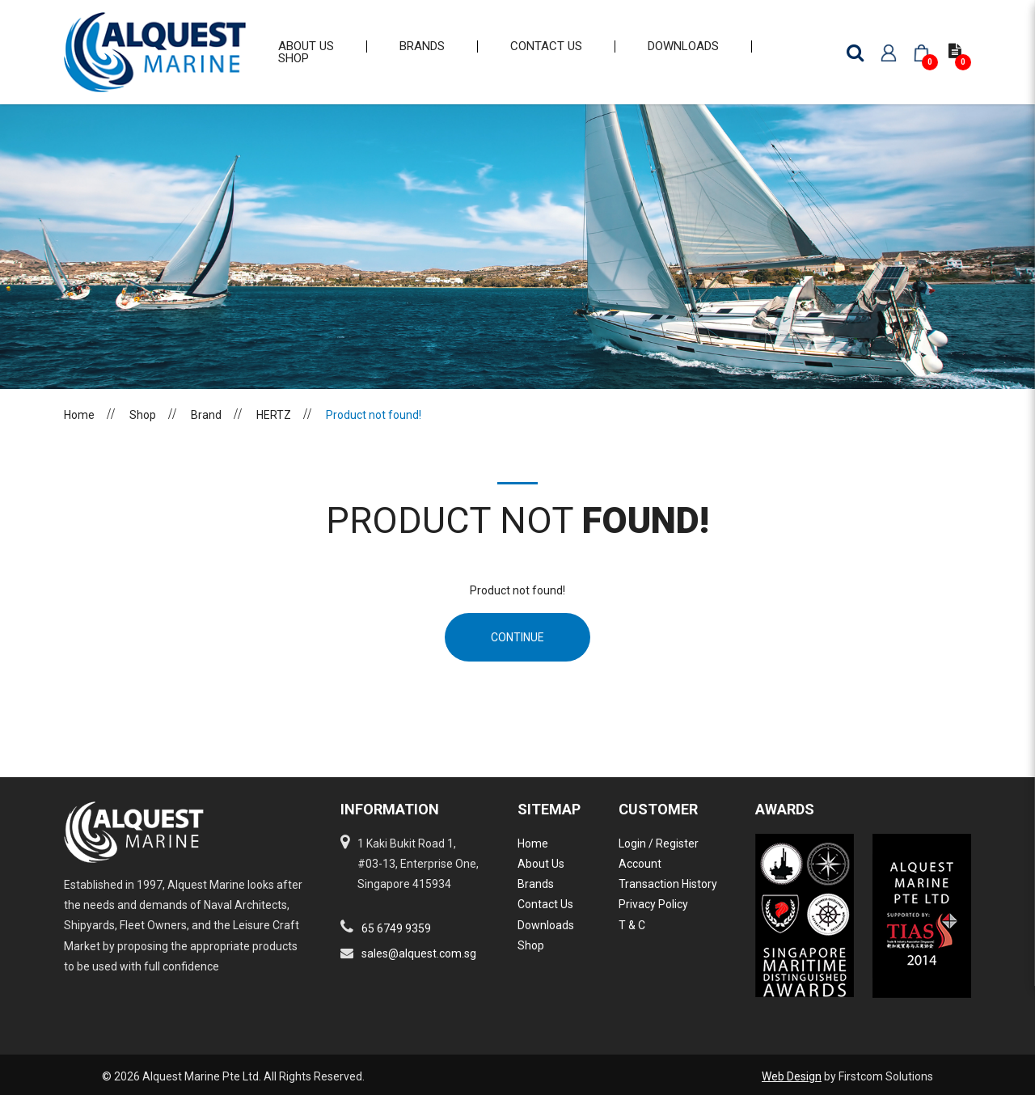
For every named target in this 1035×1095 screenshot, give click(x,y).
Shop (142, 427)
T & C (632, 925)
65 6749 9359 (396, 928)
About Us (541, 863)
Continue (517, 649)
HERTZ (273, 427)
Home (79, 427)
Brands (536, 883)
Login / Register (659, 843)
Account (640, 863)
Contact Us (545, 904)
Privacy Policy (653, 904)
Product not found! (373, 427)
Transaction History (668, 883)
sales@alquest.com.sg (418, 953)
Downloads (546, 925)
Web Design (792, 1076)
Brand (206, 427)
